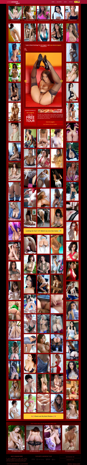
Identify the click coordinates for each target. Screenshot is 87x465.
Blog (65, 1)
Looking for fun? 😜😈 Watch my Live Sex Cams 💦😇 (43, 231)
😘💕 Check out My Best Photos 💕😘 (43, 416)
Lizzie (51, 45)
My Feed (77, 1)
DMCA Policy (70, 463)
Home (53, 1)
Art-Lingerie (58, 45)
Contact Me (70, 459)
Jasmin (12, 2)
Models (71, 1)
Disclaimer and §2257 (76, 463)
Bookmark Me (70, 456)
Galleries (59, 1)
